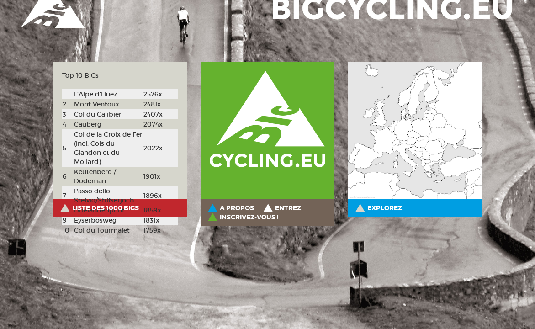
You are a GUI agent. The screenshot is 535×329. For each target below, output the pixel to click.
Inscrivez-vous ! (249, 217)
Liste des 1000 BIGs (105, 208)
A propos (237, 208)
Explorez (384, 208)
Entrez (288, 208)
